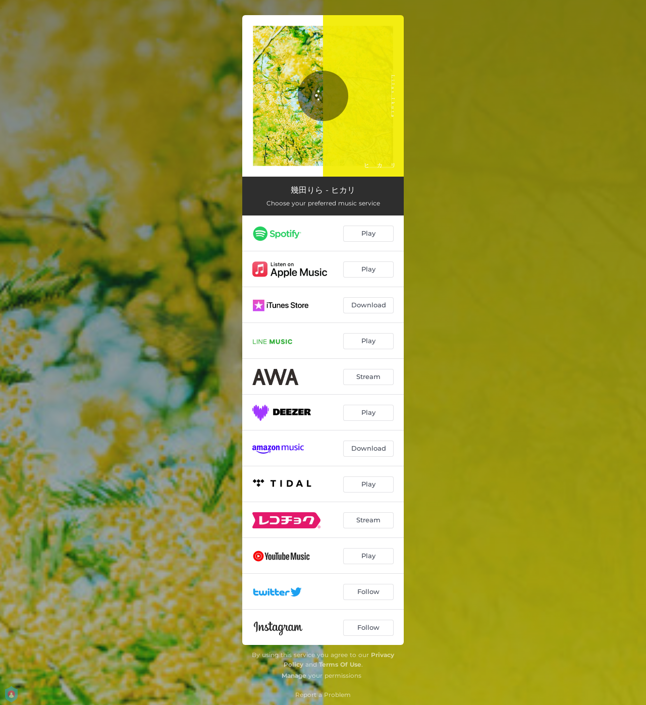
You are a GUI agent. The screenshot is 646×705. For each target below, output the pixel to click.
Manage (294, 675)
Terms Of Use (340, 664)
